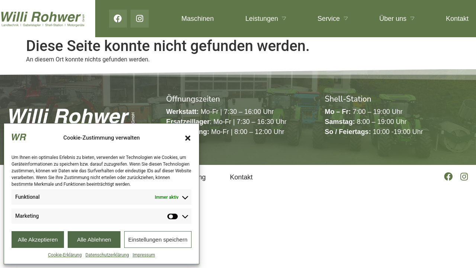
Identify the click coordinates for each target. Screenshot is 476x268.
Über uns (396, 19)
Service (333, 19)
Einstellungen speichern (157, 239)
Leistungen (265, 19)
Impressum (144, 255)
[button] (188, 138)
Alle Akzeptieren (38, 239)
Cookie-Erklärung (65, 255)
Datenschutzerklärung (107, 255)
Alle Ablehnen (94, 239)
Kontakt (457, 18)
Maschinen (197, 18)
